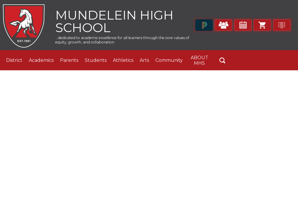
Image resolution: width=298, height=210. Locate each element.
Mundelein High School (120, 22)
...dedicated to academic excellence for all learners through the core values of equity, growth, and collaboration (120, 42)
